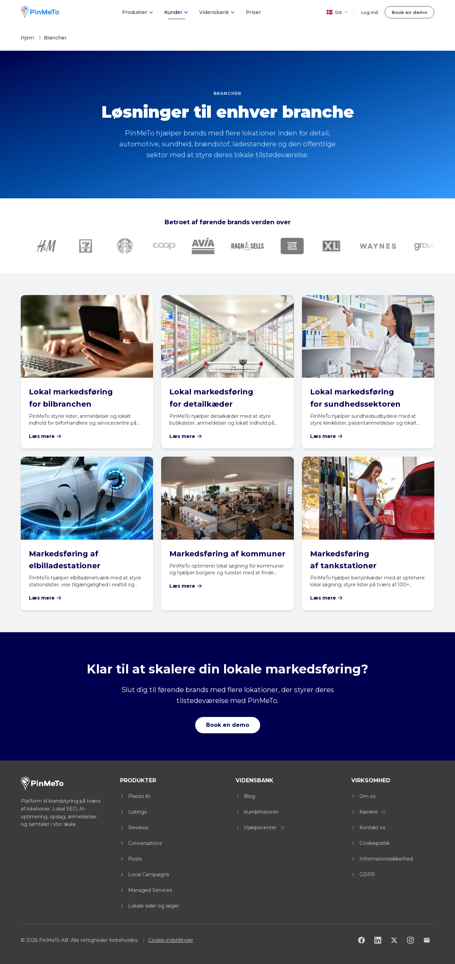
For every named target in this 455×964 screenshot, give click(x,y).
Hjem (27, 38)
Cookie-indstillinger (170, 940)
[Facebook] (361, 940)
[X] (394, 940)
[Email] (426, 940)
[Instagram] (410, 940)
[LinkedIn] (377, 940)
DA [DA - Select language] (337, 12)
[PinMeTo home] (40, 12)
